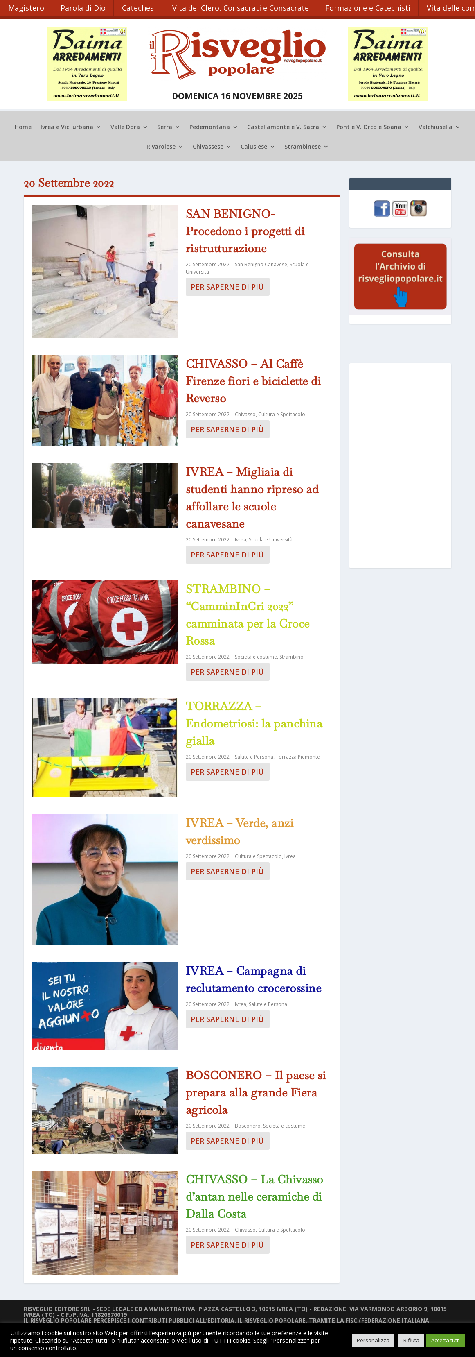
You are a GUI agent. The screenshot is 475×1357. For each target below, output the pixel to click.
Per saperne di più (227, 286)
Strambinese (302, 146)
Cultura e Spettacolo (281, 413)
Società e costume (256, 655)
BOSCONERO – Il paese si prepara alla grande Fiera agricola (256, 1091)
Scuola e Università (271, 538)
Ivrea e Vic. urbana (67, 127)
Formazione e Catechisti (369, 7)
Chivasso (245, 413)
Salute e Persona (254, 755)
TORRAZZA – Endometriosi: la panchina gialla (254, 722)
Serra (164, 127)
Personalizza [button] (373, 1340)
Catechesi (140, 7)
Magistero (26, 7)
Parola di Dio (83, 7)
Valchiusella (435, 127)
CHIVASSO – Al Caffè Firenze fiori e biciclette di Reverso (253, 380)
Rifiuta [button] (411, 1340)
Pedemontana (209, 127)
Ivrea (240, 538)
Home (23, 127)
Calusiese (254, 146)
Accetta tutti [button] (445, 1340)
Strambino (291, 655)
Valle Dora (125, 127)
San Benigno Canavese (261, 264)
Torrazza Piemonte (298, 755)
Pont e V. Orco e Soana (368, 127)
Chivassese (208, 146)
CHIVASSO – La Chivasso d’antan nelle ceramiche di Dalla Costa (254, 1195)
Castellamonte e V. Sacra (283, 127)
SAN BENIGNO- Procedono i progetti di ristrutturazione (245, 230)
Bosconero (248, 1124)
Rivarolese (161, 146)
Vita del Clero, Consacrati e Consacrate (241, 7)
